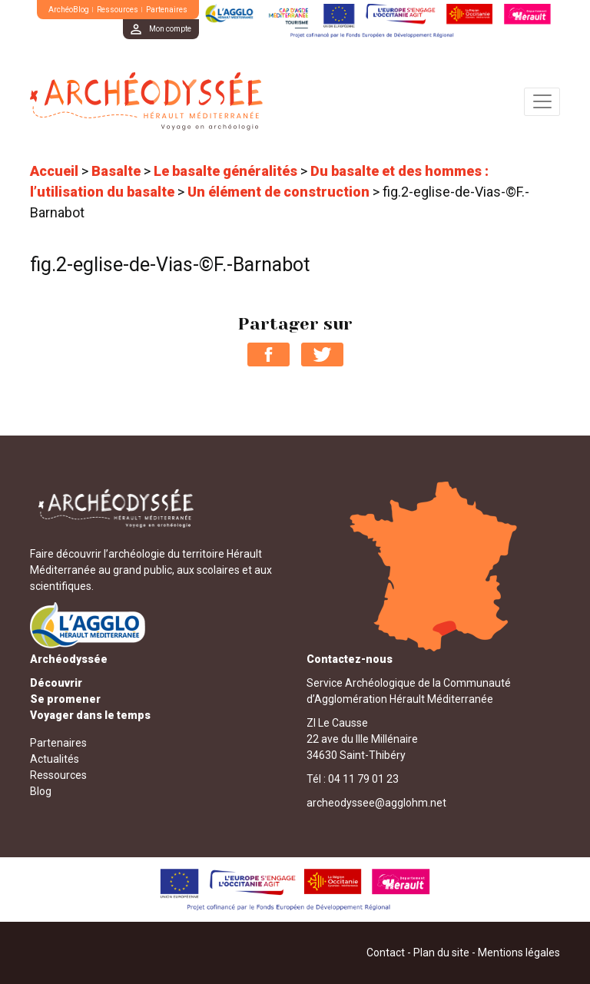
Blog (40, 791)
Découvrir (56, 683)
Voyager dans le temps (90, 715)
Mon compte (170, 29)
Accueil (54, 171)
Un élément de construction (278, 192)
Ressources (117, 9)
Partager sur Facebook (268, 354)
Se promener (65, 699)
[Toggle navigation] (542, 102)
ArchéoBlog (68, 9)
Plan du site (441, 952)
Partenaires (166, 9)
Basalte (116, 171)
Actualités (54, 759)
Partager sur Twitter (322, 354)
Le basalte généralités (225, 171)
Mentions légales (519, 952)
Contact (385, 952)
